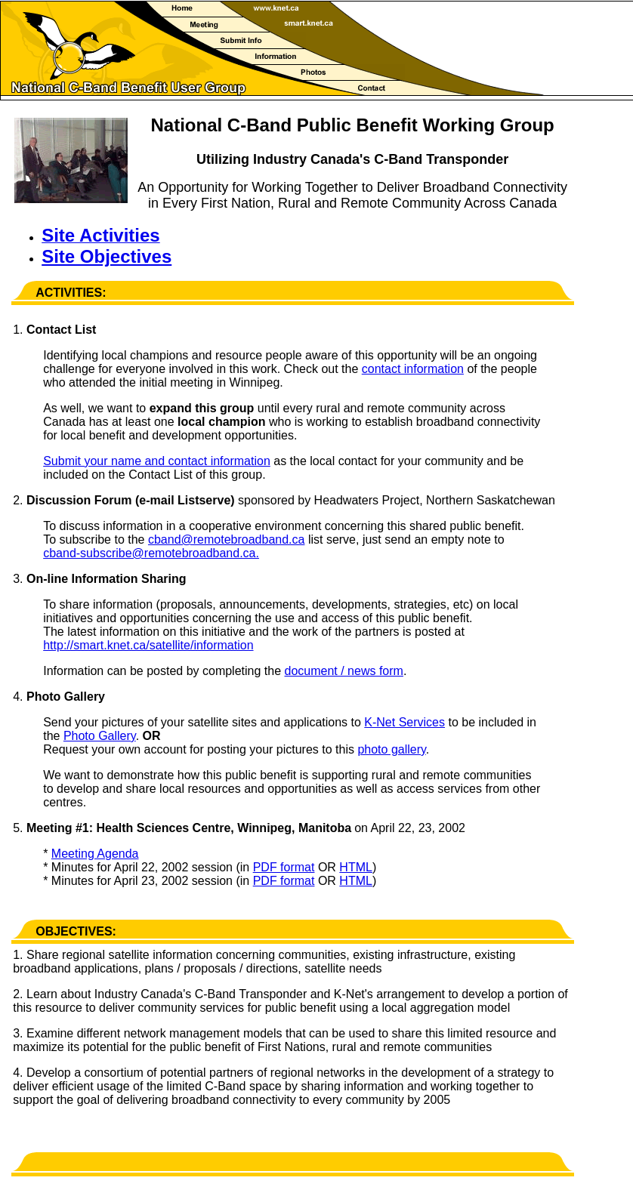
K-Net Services (404, 722)
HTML (355, 867)
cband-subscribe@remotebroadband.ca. (151, 553)
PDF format (284, 867)
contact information (413, 368)
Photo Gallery (99, 735)
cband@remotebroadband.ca (226, 539)
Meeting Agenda (95, 853)
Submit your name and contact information (156, 461)
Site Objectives (106, 256)
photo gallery (391, 749)
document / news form (344, 670)
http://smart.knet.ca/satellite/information (148, 645)
